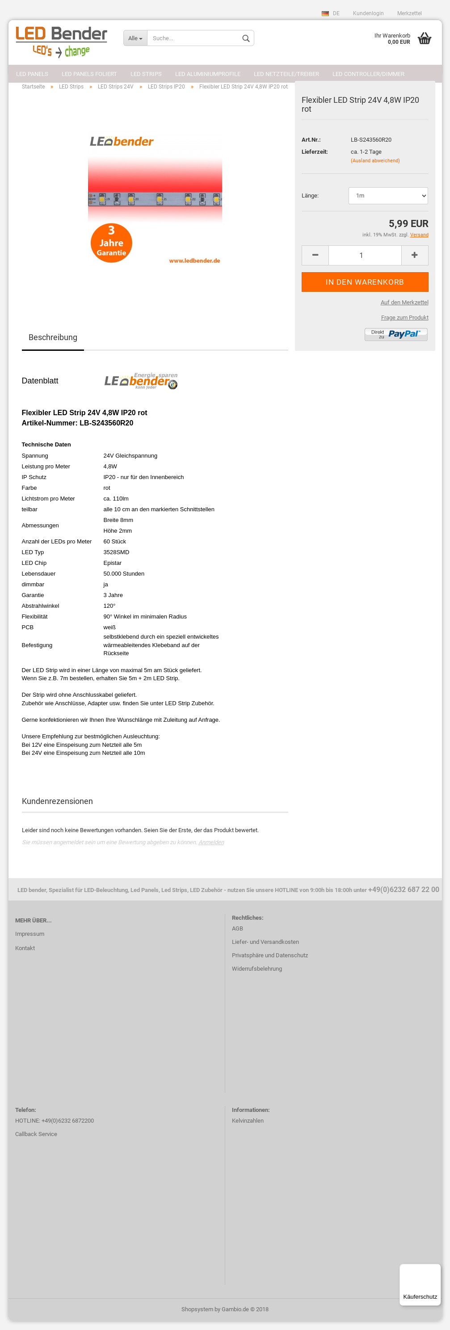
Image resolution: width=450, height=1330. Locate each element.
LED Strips (146, 74)
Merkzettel (409, 13)
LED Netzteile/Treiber (286, 74)
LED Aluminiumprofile (207, 74)
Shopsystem (197, 1318)
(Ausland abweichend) (375, 170)
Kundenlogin (368, 13)
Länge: (310, 204)
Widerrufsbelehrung (257, 977)
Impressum (29, 942)
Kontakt (25, 957)
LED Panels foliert (89, 74)
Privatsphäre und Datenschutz (270, 964)
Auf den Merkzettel (405, 311)
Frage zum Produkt (405, 326)
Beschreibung (53, 346)
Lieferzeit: (315, 160)
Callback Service (36, 1143)
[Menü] (435, 1269)
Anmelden (211, 851)
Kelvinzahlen (248, 1129)
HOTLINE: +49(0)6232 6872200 (54, 1129)
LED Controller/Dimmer (368, 74)
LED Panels (32, 74)
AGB (237, 937)
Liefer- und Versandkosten (265, 950)
